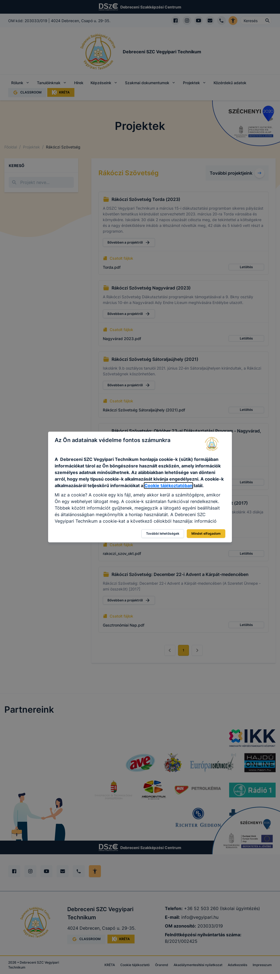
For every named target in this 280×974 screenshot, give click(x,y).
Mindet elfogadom (206, 533)
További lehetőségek (162, 533)
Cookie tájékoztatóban (168, 485)
